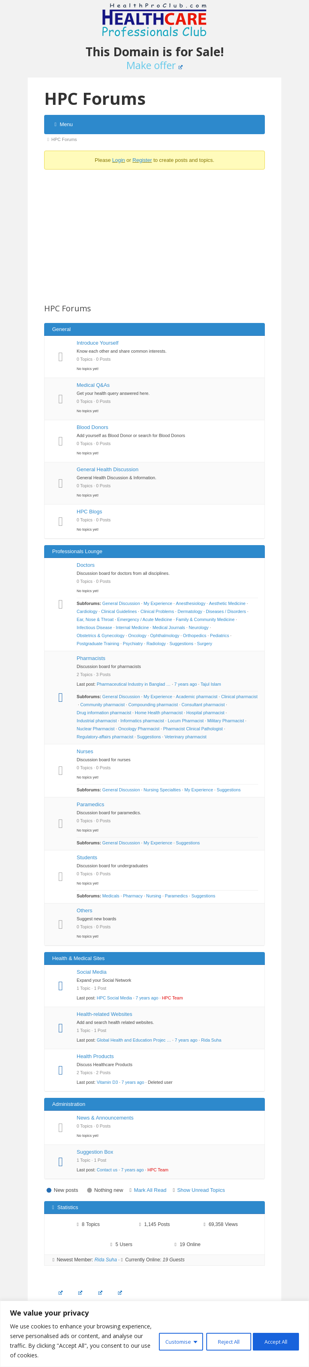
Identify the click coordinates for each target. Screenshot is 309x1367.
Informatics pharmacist (142, 720)
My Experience (158, 603)
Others (84, 910)
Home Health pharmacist (159, 712)
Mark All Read (150, 1190)
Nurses (85, 751)
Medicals (111, 895)
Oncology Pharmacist (139, 728)
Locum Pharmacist (186, 720)
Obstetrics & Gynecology (100, 635)
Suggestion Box (95, 1152)
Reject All (223, 1341)
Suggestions (181, 643)
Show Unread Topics (201, 1190)
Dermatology (190, 611)
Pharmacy (133, 895)
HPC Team (172, 997)
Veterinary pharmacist (186, 736)
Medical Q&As (93, 385)
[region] (154, 1334)
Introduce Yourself (97, 343)
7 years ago (185, 684)
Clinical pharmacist (239, 696)
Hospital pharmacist (205, 712)
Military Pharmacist (225, 720)
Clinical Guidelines (119, 611)
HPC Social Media (114, 997)
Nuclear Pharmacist (95, 728)
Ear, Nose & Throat (95, 619)
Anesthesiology (190, 603)
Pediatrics (219, 635)
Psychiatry (133, 643)
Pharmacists (91, 658)
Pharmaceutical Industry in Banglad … (134, 684)
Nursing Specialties (162, 789)
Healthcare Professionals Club (154, 20)
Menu (64, 124)
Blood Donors (92, 427)
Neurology (198, 627)
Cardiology (87, 611)
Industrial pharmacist (97, 720)
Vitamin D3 (107, 1082)
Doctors (86, 565)
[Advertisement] (154, 232)
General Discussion (121, 603)
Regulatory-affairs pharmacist (105, 736)
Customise (171, 1341)
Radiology (156, 643)
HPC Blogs (89, 512)
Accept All (274, 1341)
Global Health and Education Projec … (134, 1040)
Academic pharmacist (197, 696)
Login (118, 160)
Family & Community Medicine (205, 619)
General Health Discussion (107, 469)
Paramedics (90, 804)
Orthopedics (194, 635)
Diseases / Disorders (226, 611)
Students (87, 857)
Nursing (153, 895)
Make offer (154, 65)
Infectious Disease (94, 627)
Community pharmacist (102, 704)
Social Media (91, 972)
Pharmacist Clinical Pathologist (193, 728)
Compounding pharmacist (153, 704)
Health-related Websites (104, 1014)
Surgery (204, 643)
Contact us (107, 1169)
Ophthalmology (164, 635)
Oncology (137, 635)
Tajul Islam (211, 684)
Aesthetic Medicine (227, 603)
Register (142, 160)
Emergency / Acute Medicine (144, 619)
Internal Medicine (132, 627)
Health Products (95, 1056)
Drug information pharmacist (104, 712)
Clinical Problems (157, 611)
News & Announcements (105, 1118)
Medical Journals (168, 627)
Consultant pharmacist (203, 704)
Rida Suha (211, 1040)
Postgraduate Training (98, 643)
